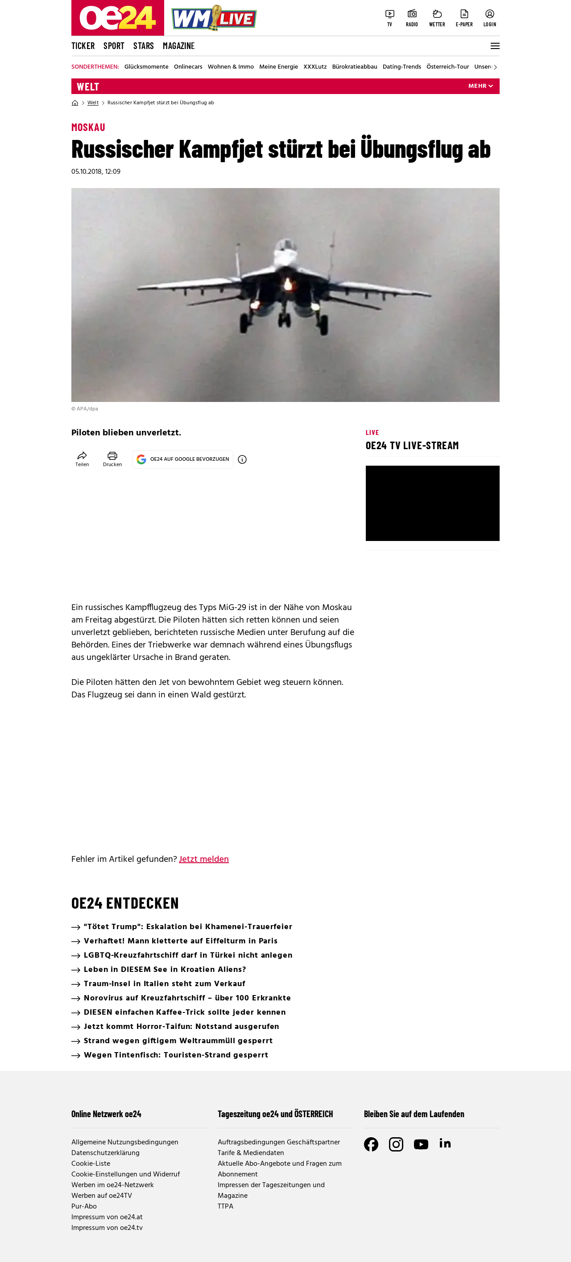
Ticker (83, 45)
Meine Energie (278, 67)
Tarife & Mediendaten (251, 1153)
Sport (113, 45)
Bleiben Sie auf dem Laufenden (414, 1113)
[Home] (75, 103)
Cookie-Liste (90, 1164)
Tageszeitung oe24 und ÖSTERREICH (275, 1113)
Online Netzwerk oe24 (106, 1113)
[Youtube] (421, 1144)
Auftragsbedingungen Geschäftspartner (279, 1142)
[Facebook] (371, 1144)
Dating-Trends (402, 67)
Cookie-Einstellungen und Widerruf (125, 1174)
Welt (88, 86)
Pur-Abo (84, 1207)
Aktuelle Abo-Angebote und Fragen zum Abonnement (280, 1169)
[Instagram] (396, 1144)
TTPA (225, 1207)
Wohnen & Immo (231, 67)
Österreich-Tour (447, 67)
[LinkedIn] (446, 1144)
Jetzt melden (204, 859)
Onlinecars (188, 67)
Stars (143, 45)
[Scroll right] (495, 67)
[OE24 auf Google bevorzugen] (242, 459)
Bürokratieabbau (354, 67)
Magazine (179, 45)
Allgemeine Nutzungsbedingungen (124, 1142)
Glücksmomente (146, 67)
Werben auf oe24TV (101, 1196)
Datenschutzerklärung (105, 1153)
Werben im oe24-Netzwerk (112, 1185)
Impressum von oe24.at (107, 1217)
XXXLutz (315, 67)
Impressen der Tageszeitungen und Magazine (271, 1191)
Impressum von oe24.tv (107, 1228)
